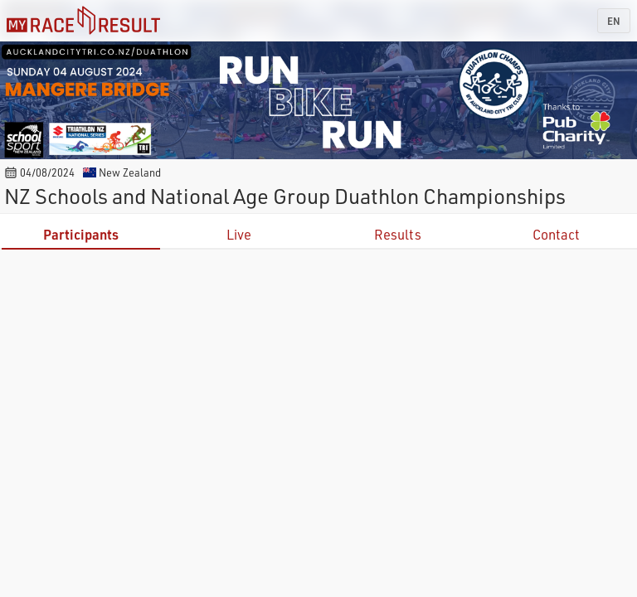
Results (397, 234)
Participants (81, 234)
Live (238, 234)
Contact (556, 234)
